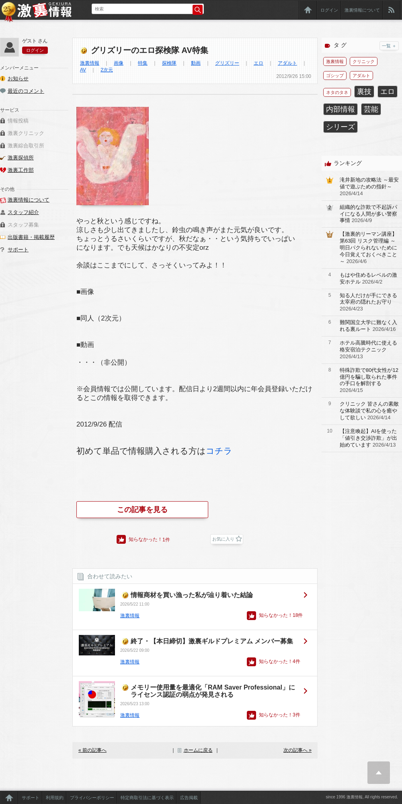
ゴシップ (335, 75)
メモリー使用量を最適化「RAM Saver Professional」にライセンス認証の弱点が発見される (213, 691)
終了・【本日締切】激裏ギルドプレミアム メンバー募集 (212, 641)
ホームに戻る (198, 750)
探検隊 (169, 63)
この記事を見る (142, 510)
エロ (258, 63)
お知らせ (18, 79)
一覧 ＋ (389, 45)
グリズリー (227, 63)
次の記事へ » (297, 750)
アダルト (287, 63)
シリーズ (340, 127)
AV (83, 70)
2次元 (106, 70)
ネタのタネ (337, 92)
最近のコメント (26, 91)
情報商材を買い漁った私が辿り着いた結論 (192, 595)
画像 (118, 63)
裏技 (364, 92)
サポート (18, 250)
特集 (143, 63)
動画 (196, 63)
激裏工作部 (21, 170)
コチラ (219, 451)
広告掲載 (189, 797)
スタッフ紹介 (23, 212)
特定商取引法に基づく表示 (147, 797)
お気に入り (223, 539)
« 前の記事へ (92, 750)
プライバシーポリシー (92, 797)
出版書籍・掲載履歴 (31, 237)
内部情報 (340, 109)
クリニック (364, 61)
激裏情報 (89, 63)
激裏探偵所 (21, 158)
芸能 (371, 109)
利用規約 (55, 797)
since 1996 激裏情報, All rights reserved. (362, 797)
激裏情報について (362, 10)
